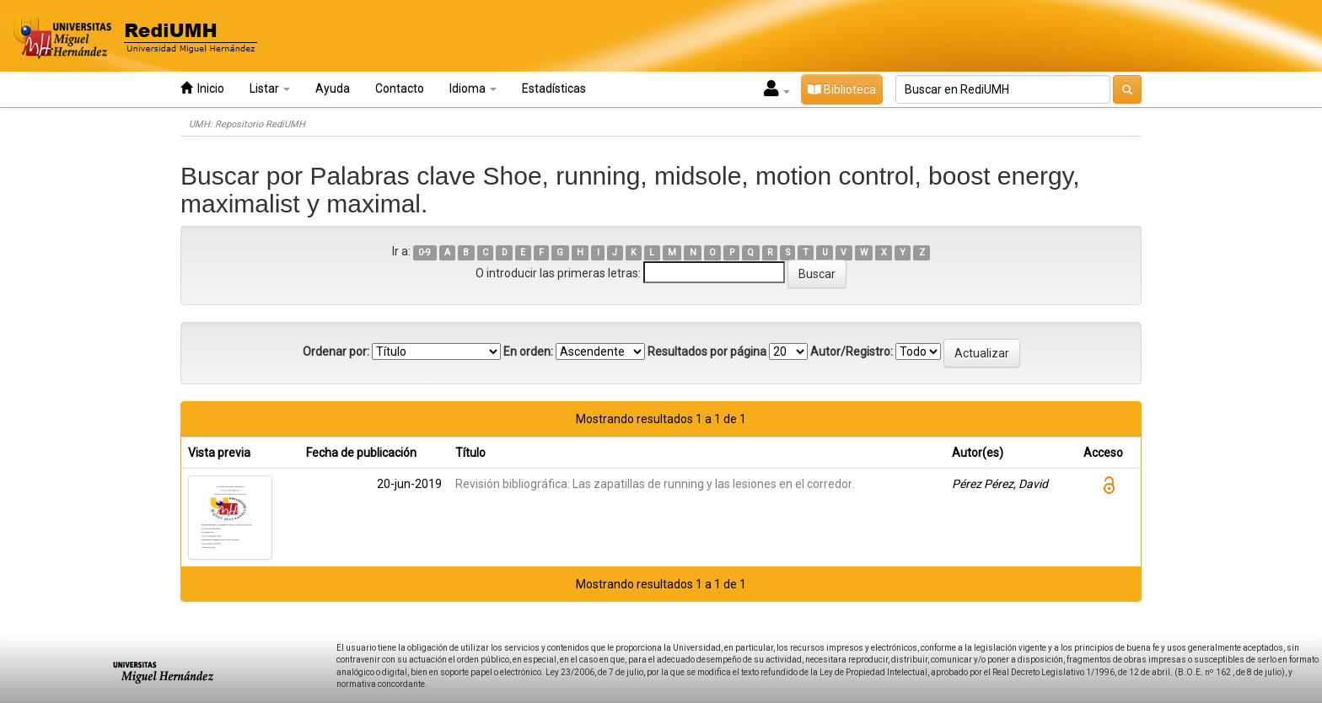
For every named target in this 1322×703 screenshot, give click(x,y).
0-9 (424, 252)
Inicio (202, 88)
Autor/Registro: (851, 351)
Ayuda (332, 88)
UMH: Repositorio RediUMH (247, 124)
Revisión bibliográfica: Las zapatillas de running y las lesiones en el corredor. (654, 484)
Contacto (399, 88)
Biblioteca (842, 89)
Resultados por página (707, 351)
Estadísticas (554, 88)
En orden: (528, 351)
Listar (270, 88)
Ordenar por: (336, 351)
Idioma (473, 88)
